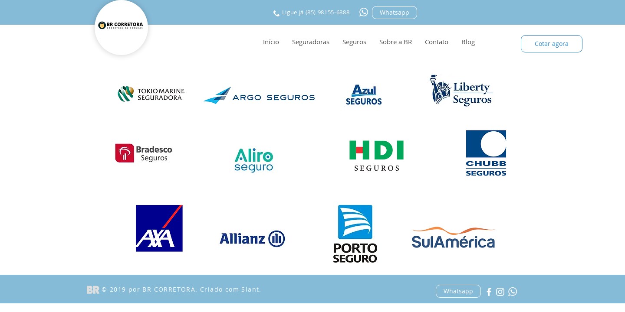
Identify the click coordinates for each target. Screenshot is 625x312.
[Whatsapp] (394, 12)
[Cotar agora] (551, 43)
